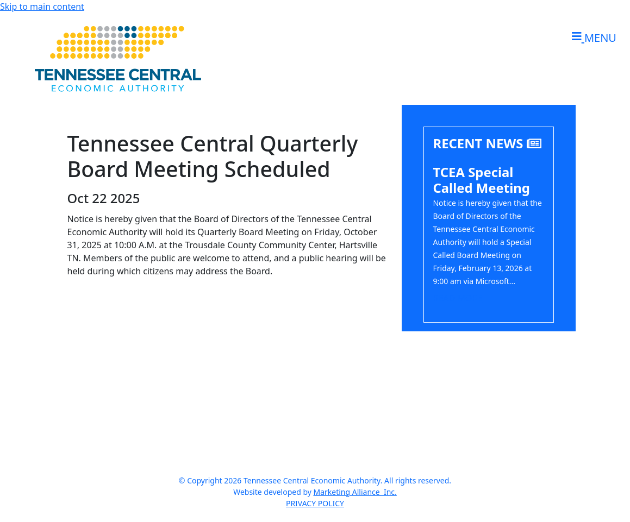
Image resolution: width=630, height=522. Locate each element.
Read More (457, 298)
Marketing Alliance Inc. (355, 492)
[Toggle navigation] (590, 38)
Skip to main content (42, 6)
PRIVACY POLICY (315, 503)
